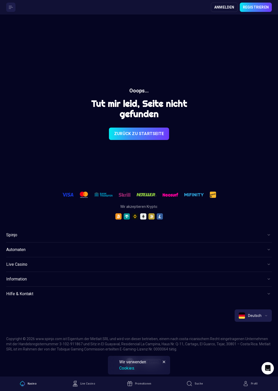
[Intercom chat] (267, 368)
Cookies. (127, 368)
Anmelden (224, 7)
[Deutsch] (253, 315)
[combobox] (253, 315)
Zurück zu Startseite (139, 133)
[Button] (10, 7)
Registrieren (256, 7)
